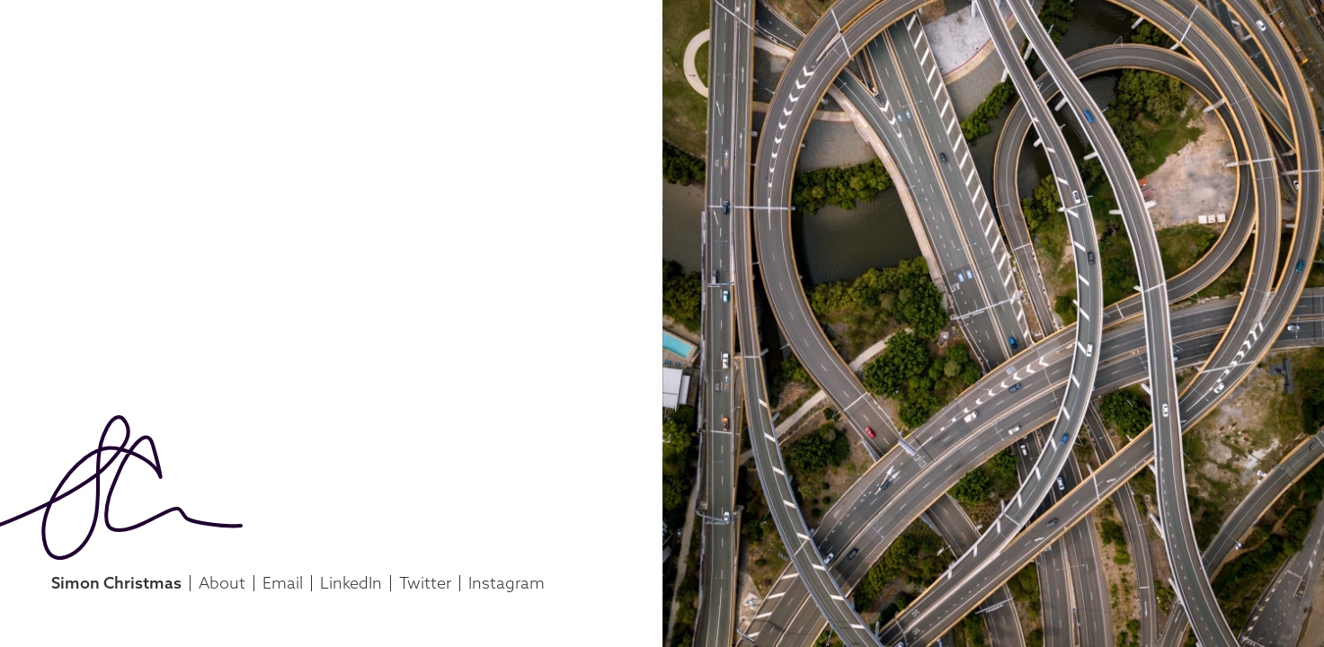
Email (282, 582)
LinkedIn (351, 582)
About (222, 582)
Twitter (425, 582)
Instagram (506, 582)
